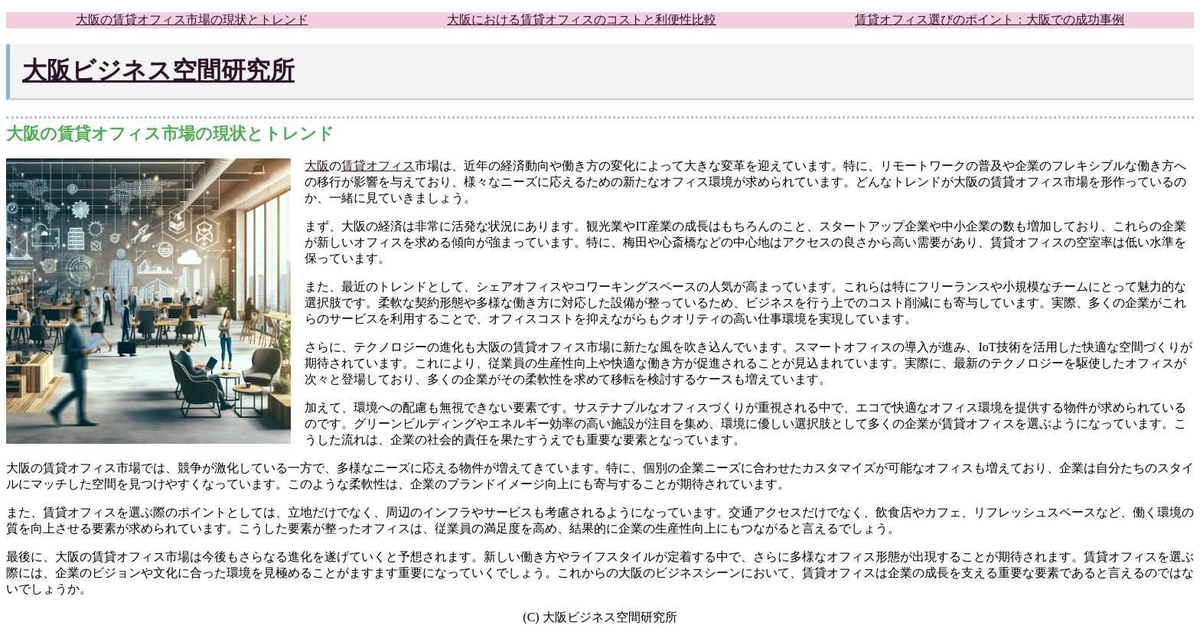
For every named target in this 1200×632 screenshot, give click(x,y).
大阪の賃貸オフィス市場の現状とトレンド (192, 19)
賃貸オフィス (378, 165)
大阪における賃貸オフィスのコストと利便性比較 (581, 19)
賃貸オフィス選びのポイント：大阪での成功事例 (989, 19)
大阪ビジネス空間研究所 (158, 70)
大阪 (317, 165)
